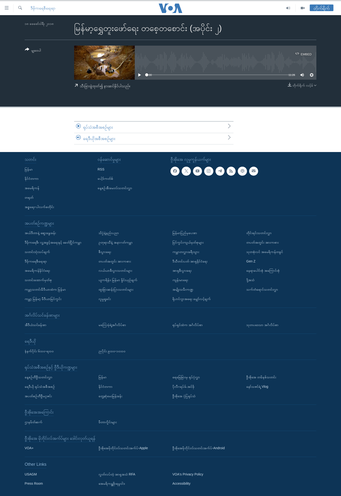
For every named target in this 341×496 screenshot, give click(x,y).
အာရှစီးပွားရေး (182, 270)
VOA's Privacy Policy (187, 474)
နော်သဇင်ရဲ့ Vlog (257, 386)
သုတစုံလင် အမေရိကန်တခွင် (264, 251)
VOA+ (29, 448)
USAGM (31, 474)
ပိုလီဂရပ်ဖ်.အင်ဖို (183, 386)
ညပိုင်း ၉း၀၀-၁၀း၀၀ (112, 351)
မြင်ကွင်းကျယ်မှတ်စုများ (188, 242)
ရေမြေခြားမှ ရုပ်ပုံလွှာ (186, 377)
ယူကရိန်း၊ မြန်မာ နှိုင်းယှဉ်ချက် (118, 280)
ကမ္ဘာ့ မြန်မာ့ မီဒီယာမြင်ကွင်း (43, 298)
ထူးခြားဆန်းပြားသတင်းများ (116, 289)
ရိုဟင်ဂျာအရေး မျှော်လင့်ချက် (191, 298)
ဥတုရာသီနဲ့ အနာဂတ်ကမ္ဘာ (116, 242)
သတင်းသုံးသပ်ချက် (37, 251)
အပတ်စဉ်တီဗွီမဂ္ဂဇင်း (38, 396)
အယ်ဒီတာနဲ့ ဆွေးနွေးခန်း (40, 233)
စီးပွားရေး (105, 251)
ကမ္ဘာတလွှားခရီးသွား (185, 251)
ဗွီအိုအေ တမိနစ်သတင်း (261, 377)
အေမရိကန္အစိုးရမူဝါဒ (112, 483)
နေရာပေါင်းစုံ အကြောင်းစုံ (263, 270)
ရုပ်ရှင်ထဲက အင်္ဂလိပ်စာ (187, 325)
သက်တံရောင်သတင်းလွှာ (262, 289)
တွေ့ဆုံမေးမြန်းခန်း (110, 396)
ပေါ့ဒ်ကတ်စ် (105, 178)
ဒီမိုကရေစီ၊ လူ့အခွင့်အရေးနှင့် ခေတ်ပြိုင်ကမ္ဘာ (53, 242)
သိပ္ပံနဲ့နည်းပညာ (109, 233)
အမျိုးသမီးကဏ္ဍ (182, 289)
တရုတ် (29, 197)
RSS (101, 169)
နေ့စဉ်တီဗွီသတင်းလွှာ (38, 377)
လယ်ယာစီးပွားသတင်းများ (115, 270)
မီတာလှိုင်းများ (108, 422)
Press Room (34, 483)
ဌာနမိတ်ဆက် (33, 422)
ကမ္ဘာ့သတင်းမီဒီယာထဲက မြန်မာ (45, 289)
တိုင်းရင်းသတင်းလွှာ (259, 233)
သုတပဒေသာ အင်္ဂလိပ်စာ (262, 325)
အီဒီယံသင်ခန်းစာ (35, 325)
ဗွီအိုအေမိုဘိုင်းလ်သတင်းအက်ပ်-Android (198, 448)
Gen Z (251, 261)
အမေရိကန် (32, 188)
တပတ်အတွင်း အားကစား (115, 261)
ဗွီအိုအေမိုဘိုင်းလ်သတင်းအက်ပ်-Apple (123, 448)
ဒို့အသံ (250, 280)
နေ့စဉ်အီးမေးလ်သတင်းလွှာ (115, 188)
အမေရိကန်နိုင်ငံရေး (37, 270)
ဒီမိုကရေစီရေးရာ (43, 8)
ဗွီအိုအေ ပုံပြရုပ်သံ (184, 396)
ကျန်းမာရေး (180, 280)
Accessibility (181, 483)
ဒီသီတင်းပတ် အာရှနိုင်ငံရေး (189, 261)
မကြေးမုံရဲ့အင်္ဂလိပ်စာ (112, 325)
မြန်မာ (29, 169)
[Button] (33, 51)
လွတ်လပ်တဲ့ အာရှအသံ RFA (117, 474)
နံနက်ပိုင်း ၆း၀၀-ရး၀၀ (39, 351)
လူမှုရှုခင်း (105, 298)
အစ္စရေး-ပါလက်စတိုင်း (39, 207)
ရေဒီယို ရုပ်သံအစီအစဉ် (40, 386)
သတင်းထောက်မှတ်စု (38, 280)
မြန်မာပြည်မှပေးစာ (184, 233)
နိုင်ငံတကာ (32, 178)
